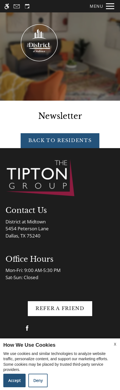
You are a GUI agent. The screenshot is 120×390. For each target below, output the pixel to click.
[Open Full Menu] (100, 6)
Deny (38, 380)
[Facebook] (27, 330)
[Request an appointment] (27, 6)
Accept (14, 380)
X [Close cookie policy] (115, 344)
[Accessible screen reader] (7, 6)
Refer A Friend (60, 308)
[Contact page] (17, 6)
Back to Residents (60, 140)
